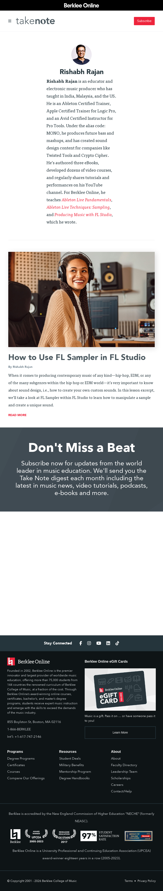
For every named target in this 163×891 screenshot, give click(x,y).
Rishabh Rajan (22, 367)
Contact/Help (121, 791)
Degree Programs (21, 758)
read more (17, 415)
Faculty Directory (124, 765)
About (116, 758)
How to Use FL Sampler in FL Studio (77, 357)
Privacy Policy (147, 881)
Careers (117, 784)
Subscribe (144, 21)
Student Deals (70, 758)
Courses (13, 771)
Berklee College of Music (59, 881)
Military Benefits (71, 765)
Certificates (16, 765)
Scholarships (121, 778)
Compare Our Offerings (26, 778)
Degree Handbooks (74, 778)
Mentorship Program (75, 771)
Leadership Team (124, 771)
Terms (129, 881)
